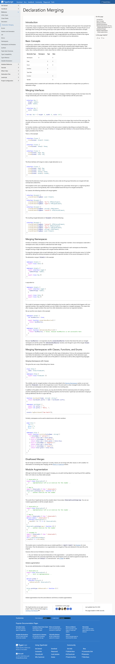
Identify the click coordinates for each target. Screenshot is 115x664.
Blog (84, 648)
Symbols (3, 48)
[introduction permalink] (24, 22)
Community (38, 651)
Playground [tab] (46, 2)
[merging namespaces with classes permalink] (24, 361)
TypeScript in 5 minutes (39, 634)
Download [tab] (20, 2)
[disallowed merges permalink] (24, 459)
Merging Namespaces (71, 383)
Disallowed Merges (101, 29)
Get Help (69, 648)
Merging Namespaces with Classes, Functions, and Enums (104, 26)
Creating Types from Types (40, 627)
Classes (68, 634)
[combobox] (109, 2)
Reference (10, 12)
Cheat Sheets (4, 18)
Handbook (10, 9)
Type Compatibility (6, 54)
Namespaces (4, 41)
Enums (3, 28)
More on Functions (54, 627)
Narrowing (85, 627)
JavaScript (10, 77)
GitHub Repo (71, 651)
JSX (2, 34)
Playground (54, 651)
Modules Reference (10, 64)
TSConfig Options (54, 634)
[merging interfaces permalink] (24, 90)
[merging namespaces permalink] (24, 239)
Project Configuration (10, 80)
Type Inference (5, 57)
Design (53, 657)
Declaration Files (10, 74)
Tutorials (10, 67)
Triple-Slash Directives (7, 51)
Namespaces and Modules (8, 44)
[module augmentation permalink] (24, 469)
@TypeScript (71, 654)
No (102, 38)
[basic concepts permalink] (24, 41)
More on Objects (71, 627)
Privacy (18, 658)
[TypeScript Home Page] (8, 2)
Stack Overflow (71, 657)
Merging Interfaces (101, 22)
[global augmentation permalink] (24, 563)
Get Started (10, 5)
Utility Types (4, 15)
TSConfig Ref (39, 654)
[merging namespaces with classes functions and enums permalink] (24, 349)
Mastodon (86, 654)
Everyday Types (20, 627)
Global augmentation (102, 32)
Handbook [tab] (31, 2)
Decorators (4, 21)
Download (54, 648)
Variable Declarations (22, 634)
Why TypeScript (39, 657)
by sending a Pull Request (37, 609)
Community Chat (88, 651)
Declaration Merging (7, 25)
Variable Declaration (6, 61)
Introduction (100, 19)
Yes (98, 38)
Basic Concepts (100, 21)
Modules (78, 545)
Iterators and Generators (7, 31)
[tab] (25, 2)
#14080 (61, 558)
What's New (10, 71)
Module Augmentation (102, 30)
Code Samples (55, 654)
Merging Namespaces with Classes (104, 27)
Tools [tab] (52, 2)
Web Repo (86, 657)
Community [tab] (38, 2)
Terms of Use (23, 658)
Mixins (3, 38)
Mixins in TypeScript (58, 464)
